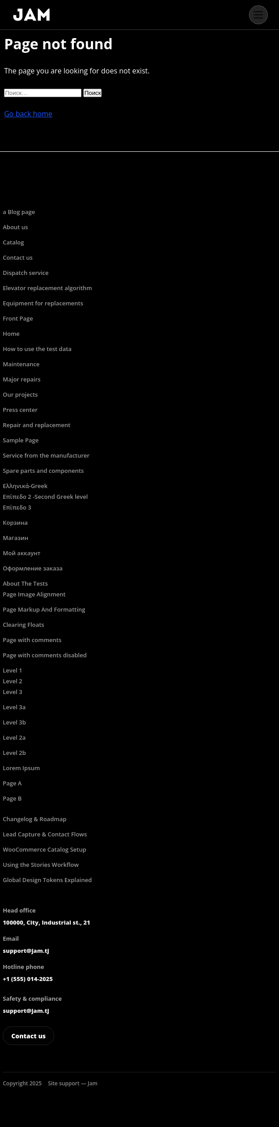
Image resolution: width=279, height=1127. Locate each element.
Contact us (18, 257)
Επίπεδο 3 (17, 507)
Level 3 (12, 692)
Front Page (18, 318)
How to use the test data (37, 349)
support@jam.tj (26, 951)
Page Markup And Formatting (44, 609)
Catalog (13, 242)
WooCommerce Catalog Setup (44, 849)
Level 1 (12, 670)
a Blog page (19, 212)
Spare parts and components (43, 471)
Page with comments (32, 640)
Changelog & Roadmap (34, 819)
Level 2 (12, 681)
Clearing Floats (23, 625)
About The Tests (25, 583)
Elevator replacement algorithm (47, 288)
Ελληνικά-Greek (25, 486)
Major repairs (21, 379)
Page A (12, 783)
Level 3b (14, 722)
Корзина (15, 523)
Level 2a (14, 737)
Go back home (28, 114)
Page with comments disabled (44, 655)
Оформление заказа (32, 568)
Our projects (20, 394)
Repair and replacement (36, 425)
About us (15, 227)
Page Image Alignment (34, 594)
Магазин (15, 538)
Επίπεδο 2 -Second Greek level (45, 497)
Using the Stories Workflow (41, 865)
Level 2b (14, 753)
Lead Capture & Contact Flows (45, 834)
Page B (12, 798)
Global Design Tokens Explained (47, 880)
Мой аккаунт (21, 553)
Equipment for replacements (43, 303)
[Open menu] (258, 14)
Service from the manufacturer (46, 455)
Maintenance (21, 364)
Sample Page (21, 440)
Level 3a (14, 707)
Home (11, 334)
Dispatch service (25, 273)
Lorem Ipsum (21, 768)
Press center (20, 410)
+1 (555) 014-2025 (28, 979)
